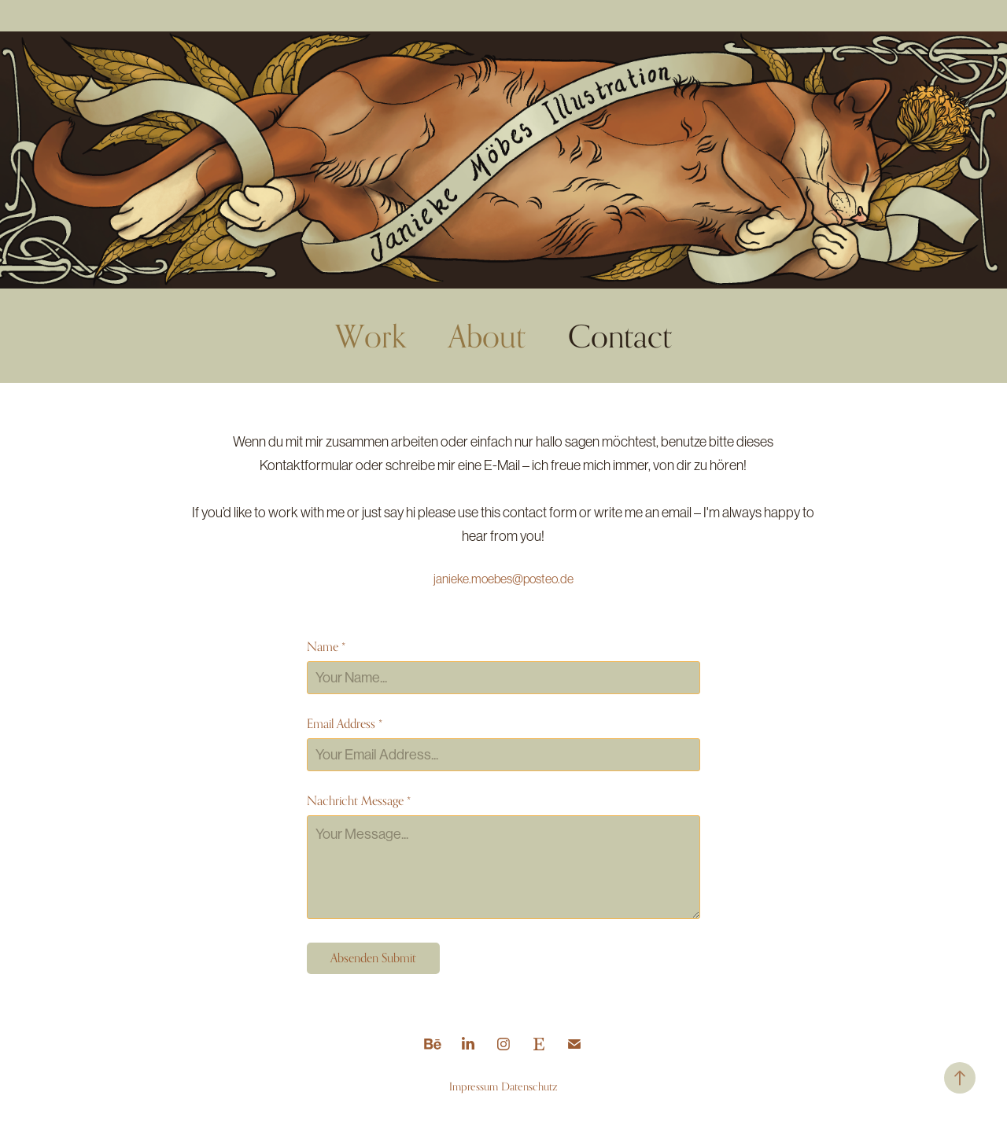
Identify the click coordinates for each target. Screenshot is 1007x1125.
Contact (620, 336)
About (487, 336)
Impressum (473, 1086)
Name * (326, 647)
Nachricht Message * (359, 801)
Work (370, 336)
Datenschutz (529, 1086)
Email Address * (344, 724)
